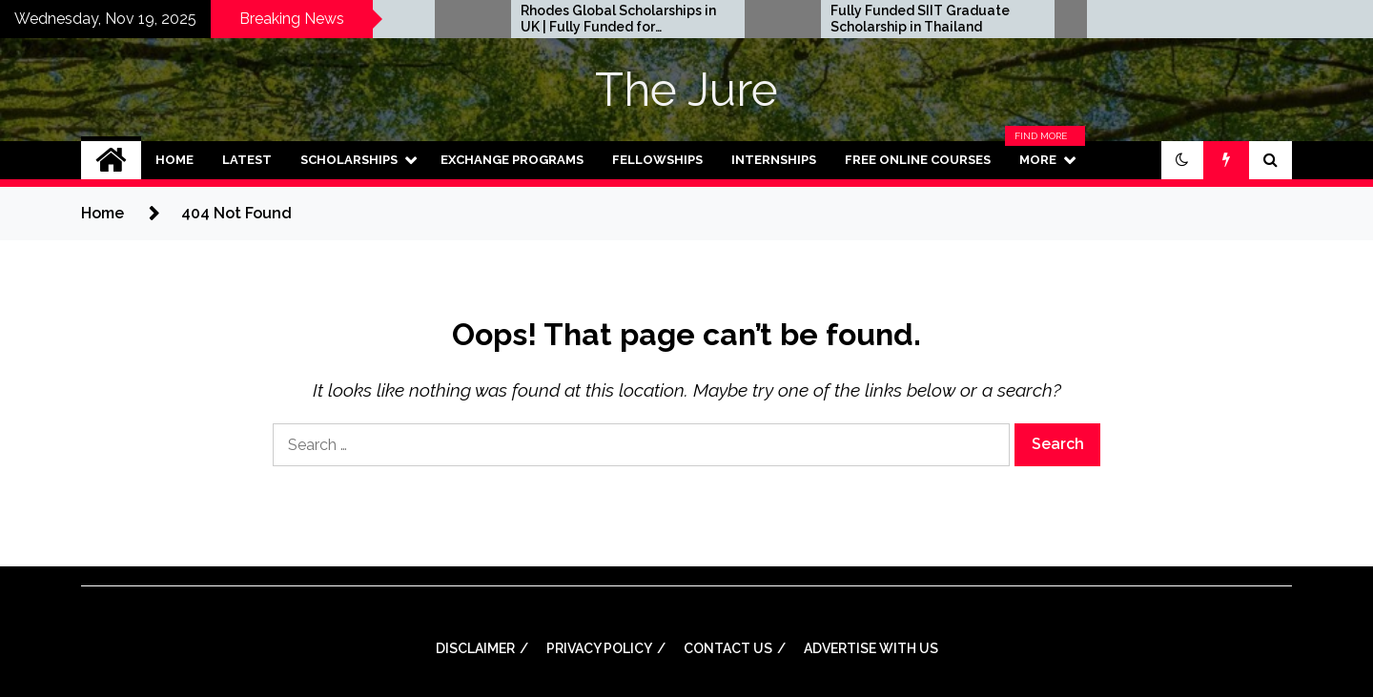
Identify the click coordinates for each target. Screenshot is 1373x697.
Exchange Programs (512, 160)
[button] (1182, 160)
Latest (247, 160)
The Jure (686, 89)
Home (174, 160)
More (1045, 160)
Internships (773, 160)
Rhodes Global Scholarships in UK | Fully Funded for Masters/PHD (851, 19)
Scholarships (349, 160)
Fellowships (657, 160)
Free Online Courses (918, 160)
